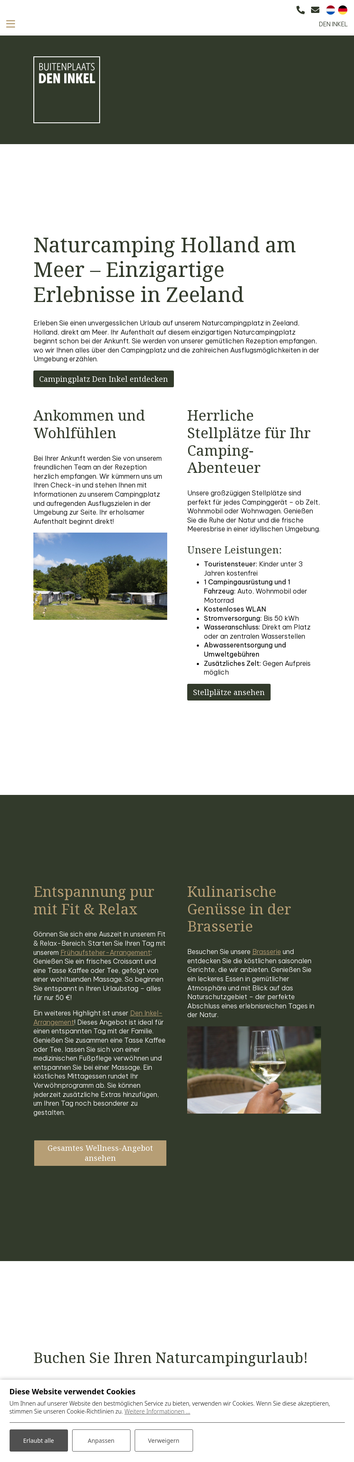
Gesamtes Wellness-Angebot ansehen (100, 1153)
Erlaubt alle (38, 1440)
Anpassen (101, 1440)
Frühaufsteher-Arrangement (105, 952)
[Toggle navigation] (10, 23)
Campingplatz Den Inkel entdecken (103, 379)
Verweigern (163, 1440)
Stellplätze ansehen (229, 692)
